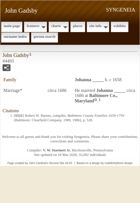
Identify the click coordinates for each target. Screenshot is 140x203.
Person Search (44, 36)
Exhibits (119, 26)
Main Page (12, 26)
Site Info (95, 26)
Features (33, 26)
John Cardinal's (38, 163)
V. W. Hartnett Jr (56, 150)
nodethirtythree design (119, 163)
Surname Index (15, 36)
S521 (19, 115)
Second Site (56, 163)
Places (78, 26)
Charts (56, 26)
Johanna (89, 79)
